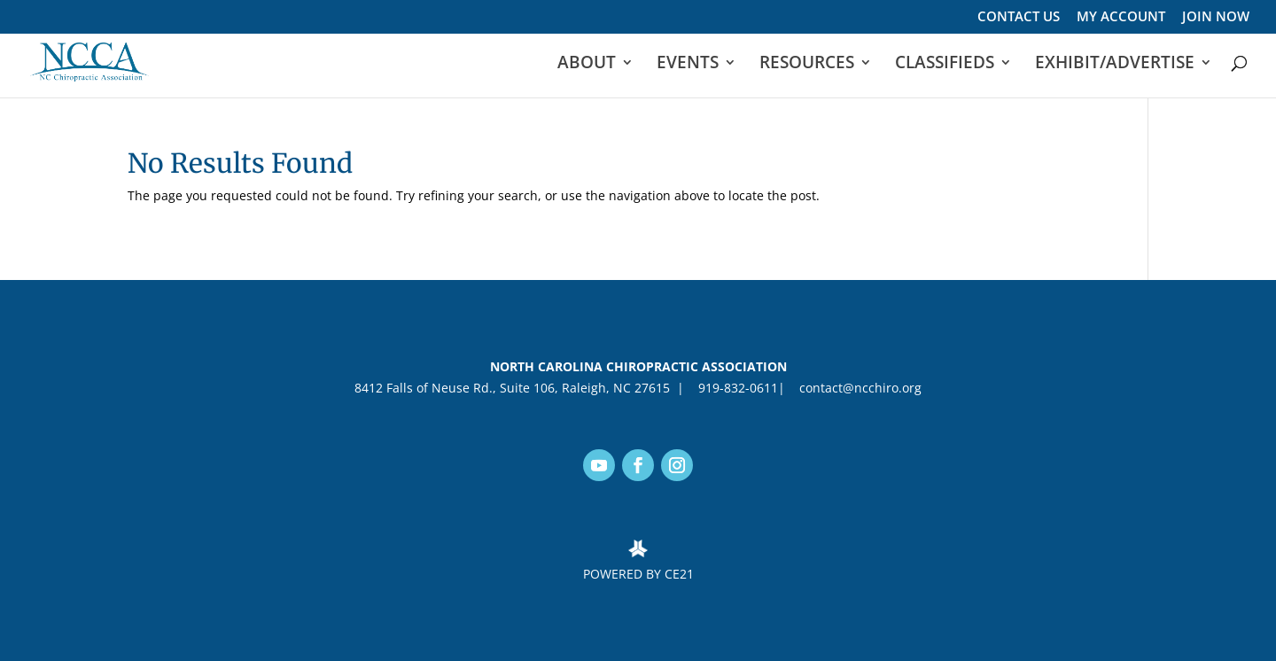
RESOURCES (806, 65)
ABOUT (586, 65)
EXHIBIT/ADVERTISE (1114, 65)
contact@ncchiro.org (857, 387)
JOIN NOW (1215, 17)
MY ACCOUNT (1121, 17)
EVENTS (688, 65)
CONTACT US (1018, 17)
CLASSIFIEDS (944, 65)
